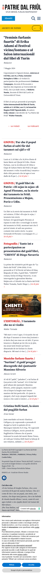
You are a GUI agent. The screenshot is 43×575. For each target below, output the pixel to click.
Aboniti (8, 18)
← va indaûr (14, 126)
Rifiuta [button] (11, 565)
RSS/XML (13, 454)
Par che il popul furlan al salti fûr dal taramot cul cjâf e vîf (20, 146)
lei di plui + (23, 176)
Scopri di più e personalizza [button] (21, 570)
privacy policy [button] (22, 554)
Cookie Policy (7, 457)
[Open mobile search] (33, 18)
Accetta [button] (31, 565)
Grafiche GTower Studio (19, 473)
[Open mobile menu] (39, 18)
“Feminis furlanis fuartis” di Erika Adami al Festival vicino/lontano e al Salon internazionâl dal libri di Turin (19, 48)
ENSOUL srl (6, 473)
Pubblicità (21, 454)
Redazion (5, 454)
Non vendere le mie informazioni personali (17, 545)
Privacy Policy (31, 454)
